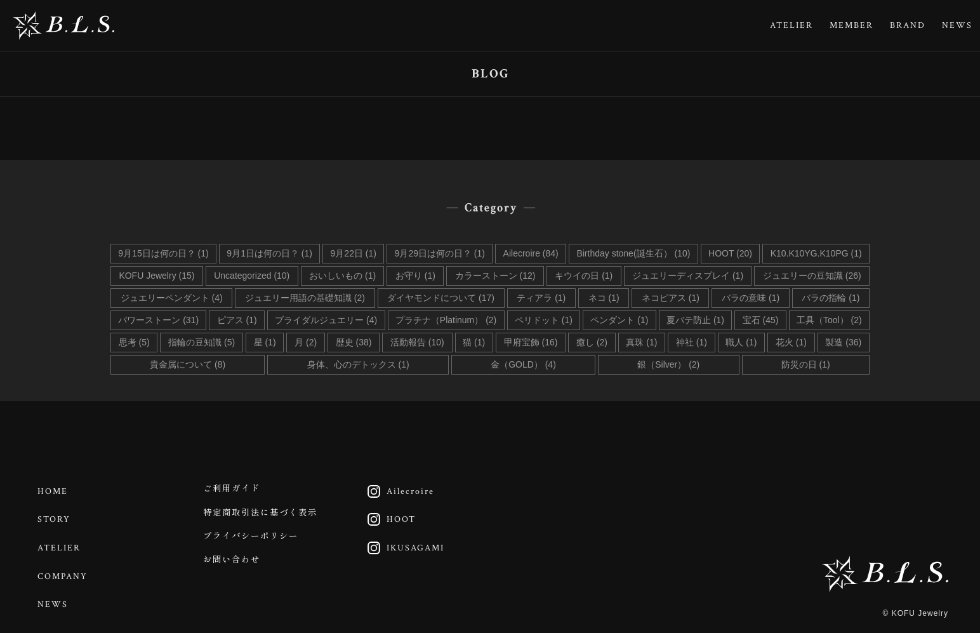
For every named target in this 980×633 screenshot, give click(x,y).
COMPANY (64, 568)
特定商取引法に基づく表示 (265, 516)
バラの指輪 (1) (830, 298)
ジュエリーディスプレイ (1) (687, 275)
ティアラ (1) (541, 298)
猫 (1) (474, 342)
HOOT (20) (730, 253)
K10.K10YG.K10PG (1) (816, 253)
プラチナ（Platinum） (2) (445, 320)
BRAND (907, 25)
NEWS (957, 25)
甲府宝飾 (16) (531, 342)
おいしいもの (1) (342, 275)
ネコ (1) (603, 298)
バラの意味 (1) (750, 298)
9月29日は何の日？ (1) (440, 253)
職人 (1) (741, 342)
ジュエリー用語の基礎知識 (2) (305, 298)
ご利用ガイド (234, 490)
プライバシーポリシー (255, 542)
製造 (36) (843, 342)
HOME (54, 490)
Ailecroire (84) (531, 253)
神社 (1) (691, 342)
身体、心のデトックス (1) (358, 364)
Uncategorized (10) (251, 275)
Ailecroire (399, 490)
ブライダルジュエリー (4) (326, 320)
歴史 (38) (354, 342)
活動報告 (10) (417, 342)
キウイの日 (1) (583, 275)
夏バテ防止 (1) (695, 320)
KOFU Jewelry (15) (156, 275)
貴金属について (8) (187, 364)
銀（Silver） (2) (668, 364)
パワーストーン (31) (158, 320)
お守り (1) (415, 275)
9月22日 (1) (353, 253)
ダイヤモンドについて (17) (440, 298)
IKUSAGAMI (404, 542)
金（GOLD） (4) (523, 364)
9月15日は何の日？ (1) (163, 253)
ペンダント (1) (619, 320)
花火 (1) (791, 342)
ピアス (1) (237, 320)
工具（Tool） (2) (829, 320)
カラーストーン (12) (495, 275)
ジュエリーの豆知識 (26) (812, 275)
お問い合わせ (234, 568)
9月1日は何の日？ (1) (269, 253)
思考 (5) (134, 342)
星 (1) (265, 342)
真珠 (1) (641, 342)
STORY (55, 516)
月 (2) (306, 342)
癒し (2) (591, 342)
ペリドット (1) (544, 320)
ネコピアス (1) (670, 298)
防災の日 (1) (805, 364)
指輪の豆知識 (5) (201, 342)
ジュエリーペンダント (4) (172, 298)
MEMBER (851, 25)
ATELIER (791, 25)
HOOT (390, 516)
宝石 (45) (761, 320)
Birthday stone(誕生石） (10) (633, 253)
